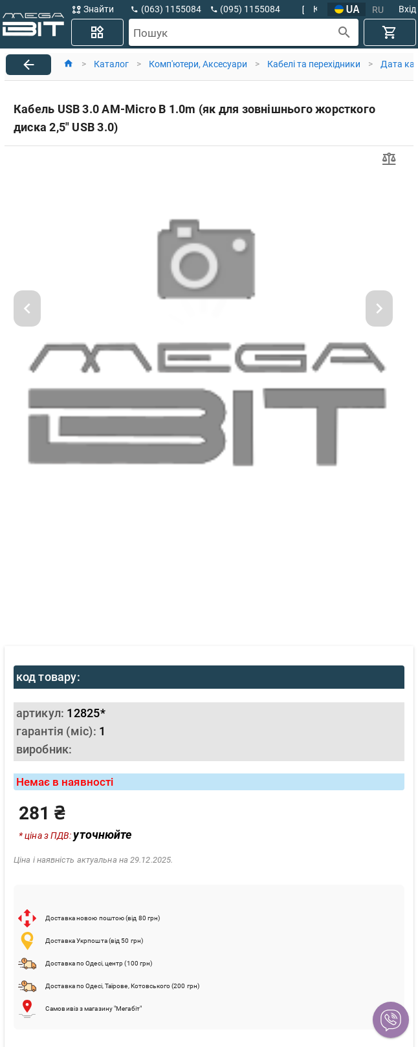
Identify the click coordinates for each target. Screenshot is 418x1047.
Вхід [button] (407, 9)
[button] (391, 1020)
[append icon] (344, 33)
